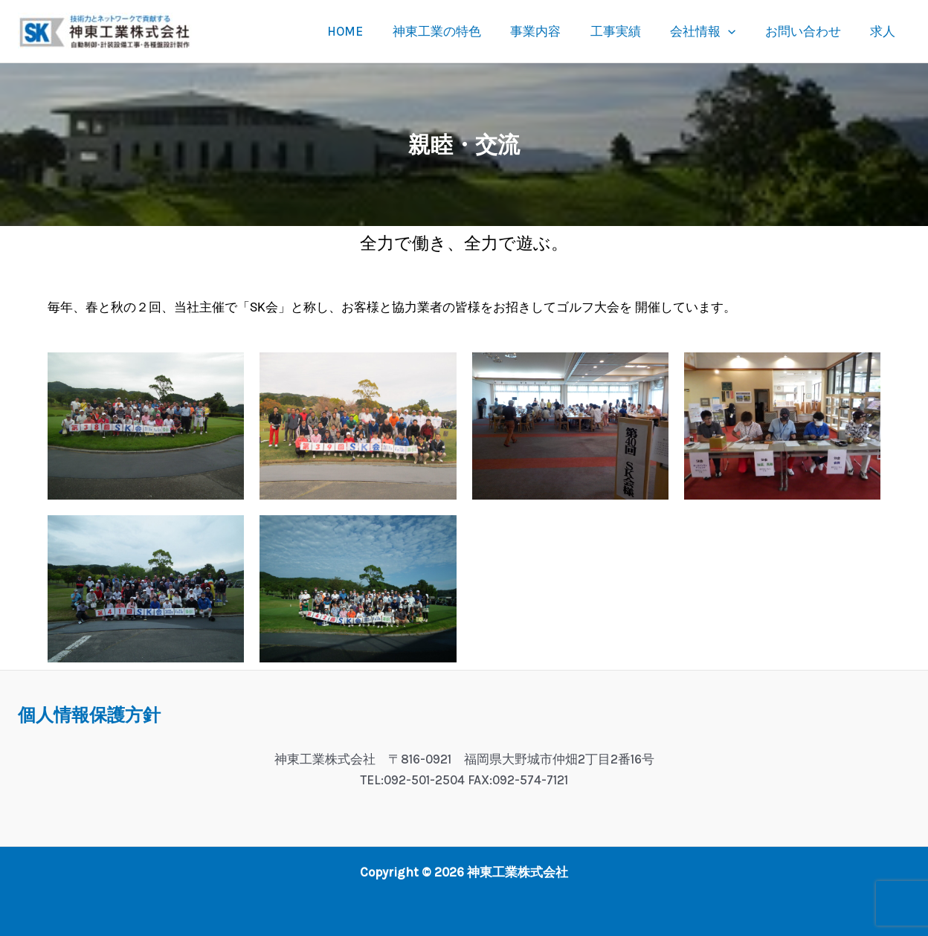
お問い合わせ (809, 31)
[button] (738, 31)
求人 (885, 31)
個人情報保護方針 (89, 715)
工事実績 (630, 31)
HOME (372, 31)
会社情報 (713, 31)
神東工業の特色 (459, 31)
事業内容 (554, 31)
